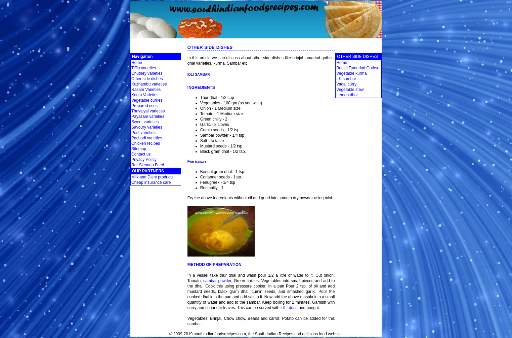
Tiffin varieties (143, 68)
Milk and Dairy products (152, 177)
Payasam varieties (147, 116)
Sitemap (138, 148)
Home (136, 62)
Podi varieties (143, 132)
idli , (284, 307)
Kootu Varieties (145, 95)
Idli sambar (346, 78)
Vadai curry (346, 84)
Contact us (141, 154)
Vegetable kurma (351, 73)
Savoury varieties (146, 127)
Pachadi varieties (146, 138)
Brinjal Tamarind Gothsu (357, 68)
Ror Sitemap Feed (147, 165)
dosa (293, 307)
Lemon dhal (346, 95)
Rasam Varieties (146, 89)
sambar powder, (217, 280)
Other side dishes (147, 78)
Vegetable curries (147, 100)
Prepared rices (144, 105)
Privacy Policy (144, 159)
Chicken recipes (145, 143)
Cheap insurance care (151, 182)
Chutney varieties (147, 73)
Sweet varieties (145, 122)
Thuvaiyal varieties (148, 111)
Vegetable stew (350, 89)
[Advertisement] (256, 40)
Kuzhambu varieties (149, 84)
